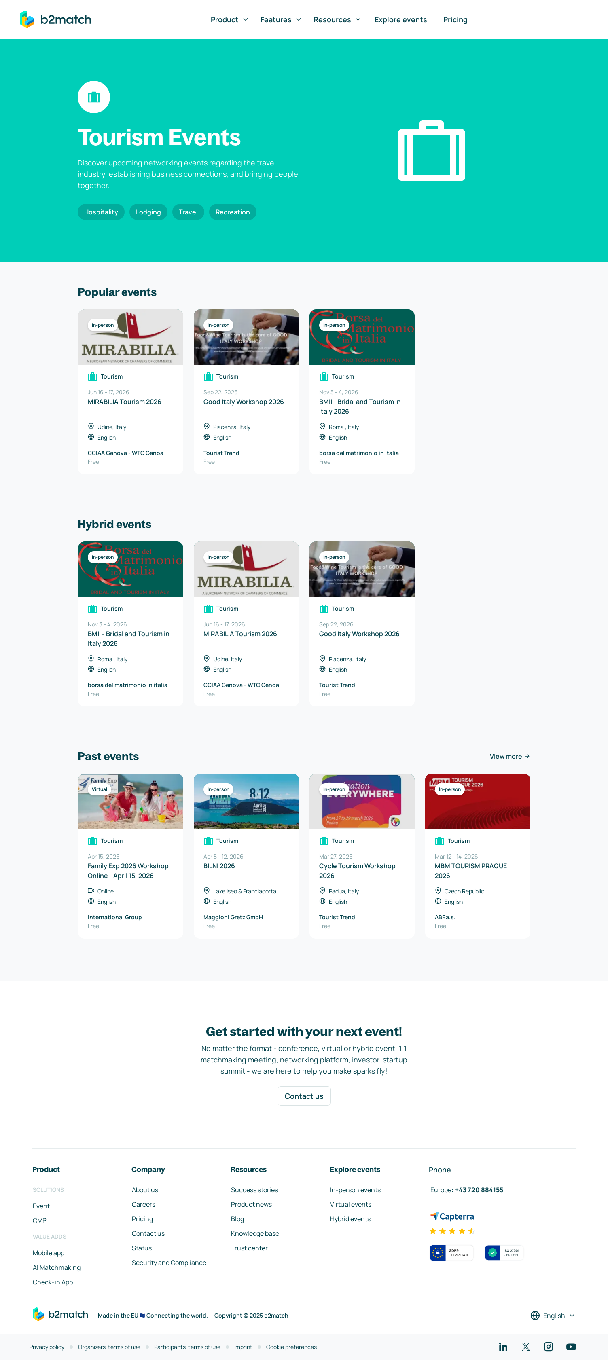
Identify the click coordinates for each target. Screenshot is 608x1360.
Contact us (304, 1096)
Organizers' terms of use (109, 1347)
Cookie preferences (291, 1347)
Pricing (455, 19)
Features (281, 19)
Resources (338, 19)
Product (230, 19)
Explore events (401, 19)
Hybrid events (350, 1218)
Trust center (249, 1248)
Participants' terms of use (187, 1347)
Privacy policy (47, 1347)
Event (41, 1205)
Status (142, 1248)
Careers (143, 1204)
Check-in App (53, 1282)
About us (145, 1189)
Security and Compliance (169, 1262)
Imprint (243, 1347)
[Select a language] (553, 1315)
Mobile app (48, 1252)
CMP (40, 1220)
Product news (251, 1204)
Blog (237, 1218)
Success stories (254, 1189)
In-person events (355, 1189)
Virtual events (350, 1204)
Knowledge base (255, 1233)
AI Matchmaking (57, 1267)
